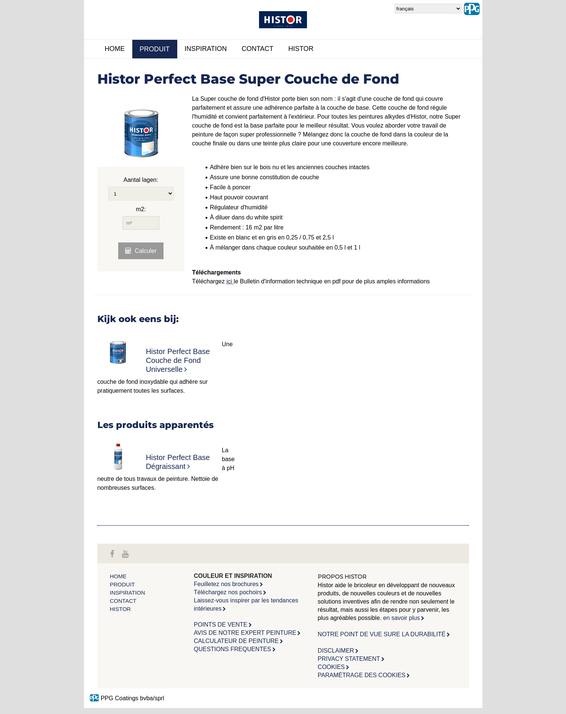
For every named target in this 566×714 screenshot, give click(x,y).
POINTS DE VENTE (221, 624)
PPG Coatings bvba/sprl (127, 698)
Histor (301, 48)
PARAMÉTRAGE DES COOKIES (361, 675)
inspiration (206, 48)
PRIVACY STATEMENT (349, 659)
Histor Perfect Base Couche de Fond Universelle (178, 360)
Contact (258, 48)
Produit (155, 49)
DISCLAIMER (336, 650)
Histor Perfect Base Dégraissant (178, 461)
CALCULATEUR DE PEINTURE (236, 641)
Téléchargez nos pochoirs (228, 592)
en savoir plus (401, 618)
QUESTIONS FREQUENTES (232, 649)
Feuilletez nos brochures (226, 584)
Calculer (146, 251)
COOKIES (331, 667)
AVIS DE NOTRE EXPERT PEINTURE (245, 633)
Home (115, 48)
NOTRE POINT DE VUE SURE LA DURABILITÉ (382, 634)
